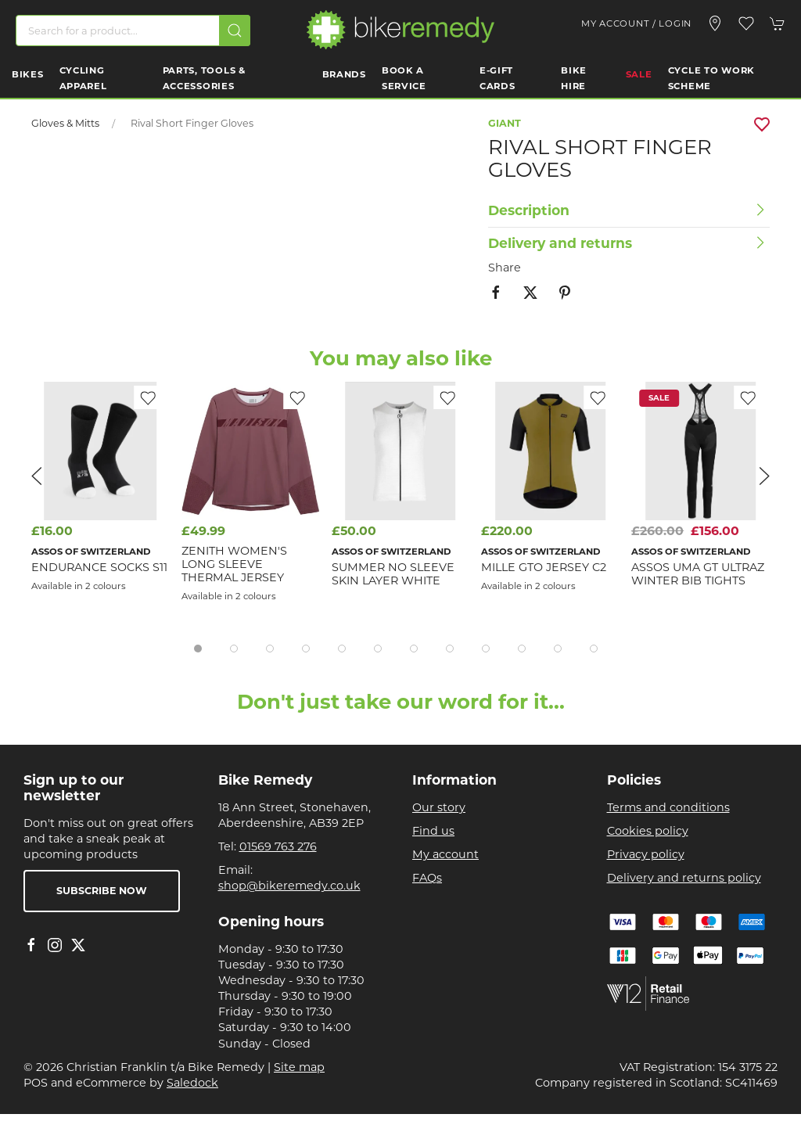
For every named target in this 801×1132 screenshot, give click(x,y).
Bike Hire (574, 78)
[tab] (198, 648)
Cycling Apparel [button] (83, 78)
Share (504, 268)
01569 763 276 (278, 846)
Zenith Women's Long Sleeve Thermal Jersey (234, 563)
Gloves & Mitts (65, 123)
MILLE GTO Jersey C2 (543, 566)
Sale (639, 74)
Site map (299, 1067)
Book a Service (404, 78)
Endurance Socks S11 (99, 566)
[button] (746, 23)
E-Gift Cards (497, 78)
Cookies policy (647, 831)
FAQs (427, 878)
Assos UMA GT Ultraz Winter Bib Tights (697, 573)
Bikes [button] (28, 74)
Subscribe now (101, 891)
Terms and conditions (668, 807)
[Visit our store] (715, 23)
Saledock (192, 1083)
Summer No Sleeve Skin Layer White (393, 573)
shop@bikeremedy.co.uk (289, 886)
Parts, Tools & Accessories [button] (204, 78)
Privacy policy (645, 854)
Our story (438, 807)
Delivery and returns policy (684, 878)
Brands (344, 74)
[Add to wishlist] (447, 397)
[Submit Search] (234, 30)
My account (445, 854)
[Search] (133, 30)
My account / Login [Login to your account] (636, 23)
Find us (433, 831)
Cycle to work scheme (711, 78)
